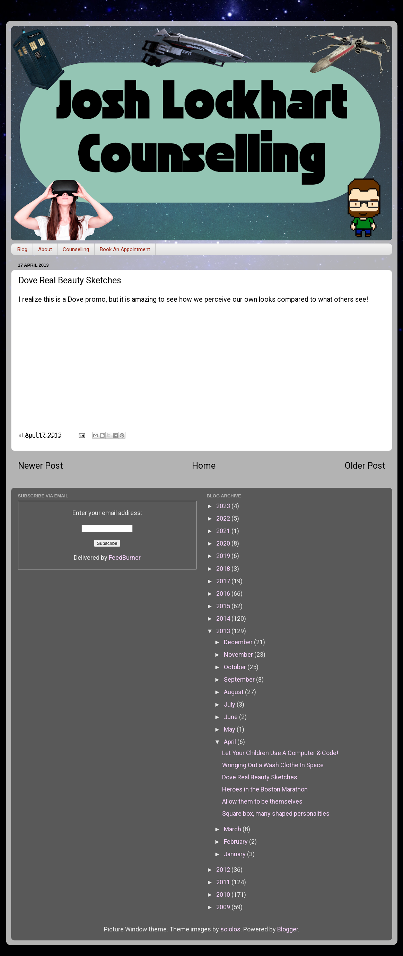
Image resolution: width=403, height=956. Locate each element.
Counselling (76, 249)
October (235, 667)
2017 (223, 581)
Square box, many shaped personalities (276, 813)
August (234, 692)
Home (204, 466)
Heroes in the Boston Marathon (265, 789)
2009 (223, 907)
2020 (223, 543)
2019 (223, 555)
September (240, 679)
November (239, 654)
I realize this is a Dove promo (62, 299)
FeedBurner (125, 557)
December (239, 642)
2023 (223, 506)
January (235, 854)
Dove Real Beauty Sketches (259, 777)
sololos (230, 929)
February (236, 841)
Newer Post (40, 466)
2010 (223, 894)
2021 (223, 530)
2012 (223, 869)
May (230, 729)
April (230, 741)
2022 (223, 518)
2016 (223, 593)
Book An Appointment (125, 249)
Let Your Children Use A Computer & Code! (280, 752)
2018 (223, 568)
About (45, 249)
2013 (223, 631)
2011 (223, 882)
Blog (22, 249)
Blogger (287, 929)
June (231, 716)
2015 (223, 606)
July (230, 704)
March (233, 829)
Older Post (365, 466)
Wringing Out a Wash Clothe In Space (273, 765)
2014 (223, 618)
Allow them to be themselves (262, 801)
